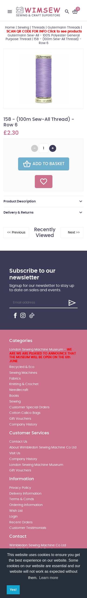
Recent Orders (20, 522)
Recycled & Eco (21, 367)
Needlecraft (18, 390)
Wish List (16, 510)
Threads (38, 27)
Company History (23, 424)
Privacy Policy (20, 487)
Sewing (23, 27)
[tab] (43, 201)
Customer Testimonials (27, 528)
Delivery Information (25, 493)
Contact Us (18, 441)
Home (10, 27)
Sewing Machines (23, 372)
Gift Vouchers (20, 418)
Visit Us (14, 453)
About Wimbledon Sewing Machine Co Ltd (42, 447)
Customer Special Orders (29, 407)
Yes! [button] (13, 590)
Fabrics (15, 378)
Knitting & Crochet (24, 384)
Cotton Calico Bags (24, 413)
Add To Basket (43, 164)
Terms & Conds (21, 499)
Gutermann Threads (64, 27)
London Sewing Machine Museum (36, 465)
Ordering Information (26, 505)
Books (14, 395)
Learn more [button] (48, 578)
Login (13, 516)
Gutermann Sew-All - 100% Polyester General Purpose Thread (44, 35)
